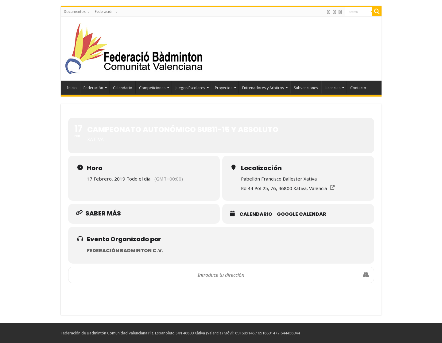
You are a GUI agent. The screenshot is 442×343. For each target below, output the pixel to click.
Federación (104, 12)
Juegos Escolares (190, 88)
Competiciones (152, 88)
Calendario (122, 88)
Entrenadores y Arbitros (263, 88)
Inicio (72, 88)
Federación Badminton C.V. (125, 250)
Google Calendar (301, 214)
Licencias (332, 88)
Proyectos (223, 88)
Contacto (358, 88)
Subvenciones (306, 88)
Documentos (75, 12)
